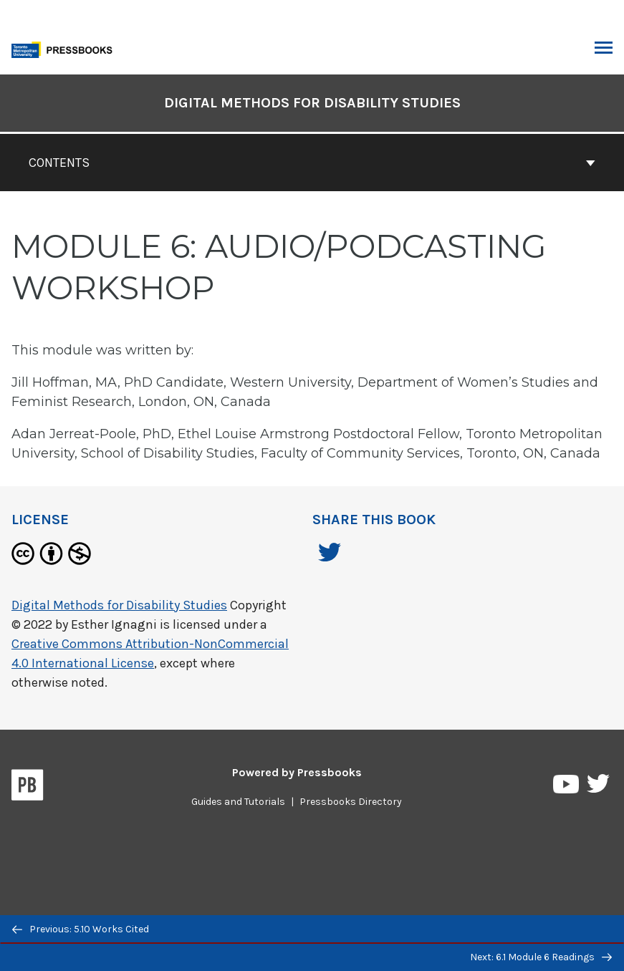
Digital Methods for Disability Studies (119, 605)
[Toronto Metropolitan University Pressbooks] (65, 48)
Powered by (297, 772)
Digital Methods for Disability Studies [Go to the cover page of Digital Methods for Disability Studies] (312, 103)
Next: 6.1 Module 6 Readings (541, 957)
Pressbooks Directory (350, 802)
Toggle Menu (604, 49)
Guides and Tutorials (238, 802)
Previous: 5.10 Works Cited (80, 929)
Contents (312, 162)
